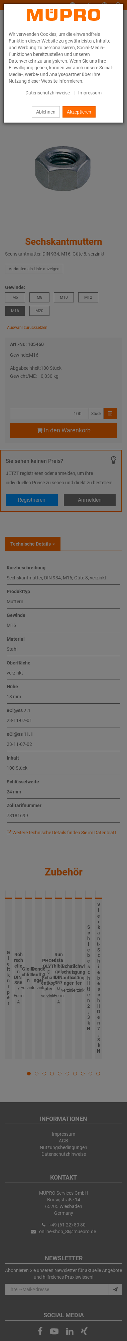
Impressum (90, 92)
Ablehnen (45, 112)
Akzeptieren (79, 112)
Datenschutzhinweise (47, 92)
